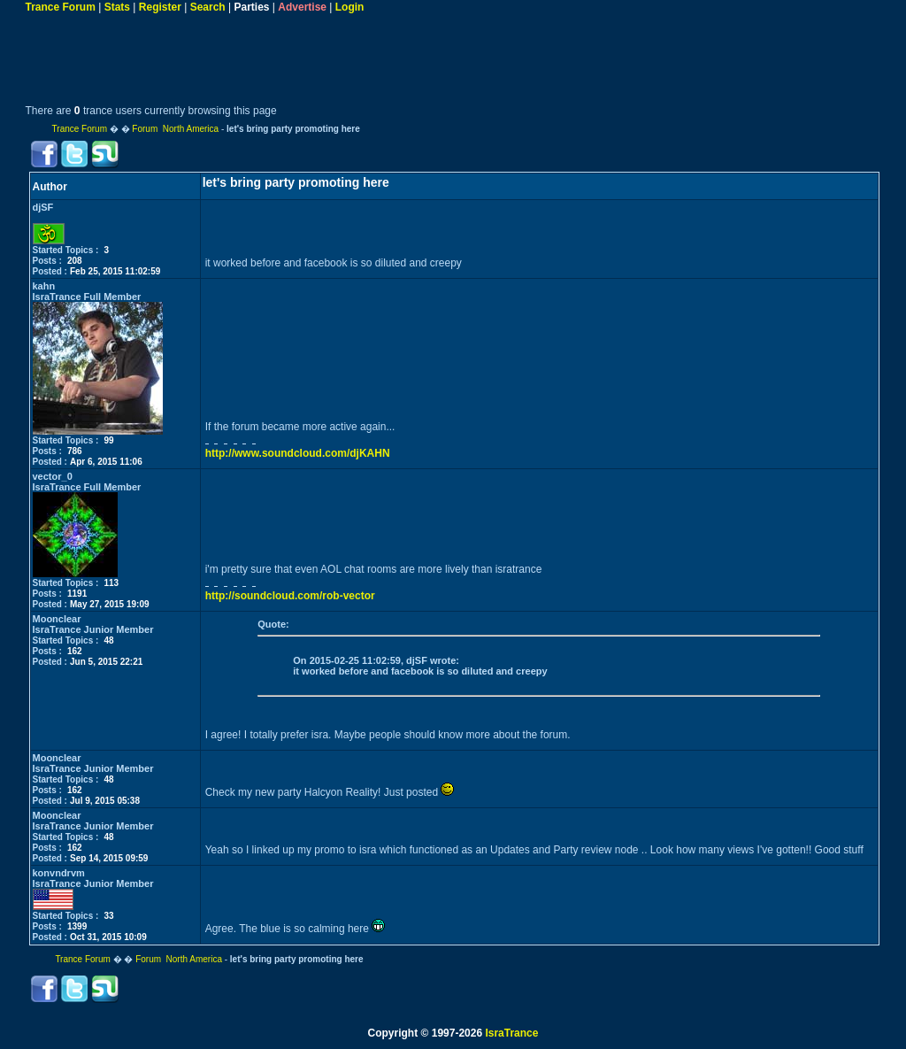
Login (350, 7)
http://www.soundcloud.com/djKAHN (297, 453)
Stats (117, 7)
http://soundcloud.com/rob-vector (290, 596)
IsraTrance (511, 1033)
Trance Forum (61, 7)
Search (208, 7)
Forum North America (175, 129)
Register (160, 7)
